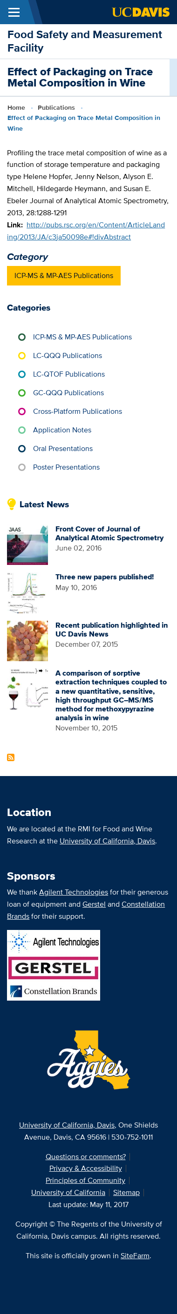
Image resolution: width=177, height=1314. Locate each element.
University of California (68, 1192)
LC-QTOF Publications (69, 374)
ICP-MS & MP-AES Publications (63, 275)
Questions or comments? (86, 1156)
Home (16, 107)
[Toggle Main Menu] (14, 12)
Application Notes (62, 430)
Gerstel (94, 904)
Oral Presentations (63, 448)
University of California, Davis (107, 841)
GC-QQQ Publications (68, 392)
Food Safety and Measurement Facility (84, 41)
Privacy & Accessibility (85, 1168)
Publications (56, 107)
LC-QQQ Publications (67, 355)
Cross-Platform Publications (77, 411)
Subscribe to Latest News (10, 757)
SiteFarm (135, 1255)
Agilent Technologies (73, 892)
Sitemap (126, 1192)
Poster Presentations (66, 467)
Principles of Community (85, 1180)
